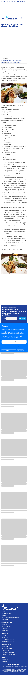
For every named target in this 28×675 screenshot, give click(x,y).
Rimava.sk (4, 624)
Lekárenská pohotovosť (7, 641)
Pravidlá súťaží (5, 619)
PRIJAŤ (14, 341)
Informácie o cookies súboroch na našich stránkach (8, 350)
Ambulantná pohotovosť (7, 639)
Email (4, 318)
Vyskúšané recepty (17, 60)
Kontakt (22, 1)
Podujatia (10, 1)
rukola (19, 62)
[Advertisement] (14, 42)
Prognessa (4, 661)
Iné (1, 60)
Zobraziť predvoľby (14, 346)
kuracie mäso (13, 62)
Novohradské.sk (5, 626)
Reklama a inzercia (6, 613)
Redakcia (3, 615)
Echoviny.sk (4, 628)
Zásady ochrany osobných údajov (20, 350)
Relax (10, 60)
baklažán (3, 62)
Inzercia (3, 635)
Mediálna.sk (4, 659)
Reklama (16, 1)
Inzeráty (3, 1)
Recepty (5, 60)
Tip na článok (4, 630)
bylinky (8, 62)
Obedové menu (5, 637)
